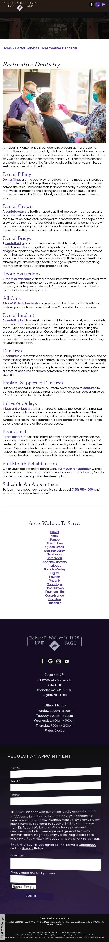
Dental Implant (18, 315)
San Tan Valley (54, 550)
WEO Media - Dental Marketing (57, 922)
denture (11, 356)
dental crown (14, 211)
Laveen (54, 577)
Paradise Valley (54, 569)
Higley (54, 573)
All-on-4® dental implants (20, 303)
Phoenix (54, 580)
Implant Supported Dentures (33, 383)
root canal (12, 437)
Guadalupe (54, 584)
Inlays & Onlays (20, 403)
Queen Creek (54, 547)
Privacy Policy (41, 848)
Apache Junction (55, 562)
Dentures (12, 351)
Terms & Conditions (71, 846)
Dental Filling (17, 174)
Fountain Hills (54, 591)
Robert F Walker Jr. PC (32, 922)
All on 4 (12, 298)
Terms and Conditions (60, 918)
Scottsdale (54, 558)
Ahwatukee (54, 543)
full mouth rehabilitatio (73, 468)
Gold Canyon (55, 588)
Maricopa (54, 565)
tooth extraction (17, 279)
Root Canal (14, 432)
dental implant (15, 320)
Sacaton (54, 599)
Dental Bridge (17, 238)
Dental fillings (12, 179)
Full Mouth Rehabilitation (30, 463)
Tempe (54, 539)
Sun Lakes (54, 554)
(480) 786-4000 (82, 489)
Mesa (54, 535)
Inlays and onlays (15, 408)
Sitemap (58, 924)
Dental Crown (18, 206)
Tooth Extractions (21, 274)
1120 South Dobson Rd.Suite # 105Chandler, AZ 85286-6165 (54, 679)
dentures (89, 388)
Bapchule (54, 603)
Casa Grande (54, 595)
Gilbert (54, 532)
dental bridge (14, 243)
